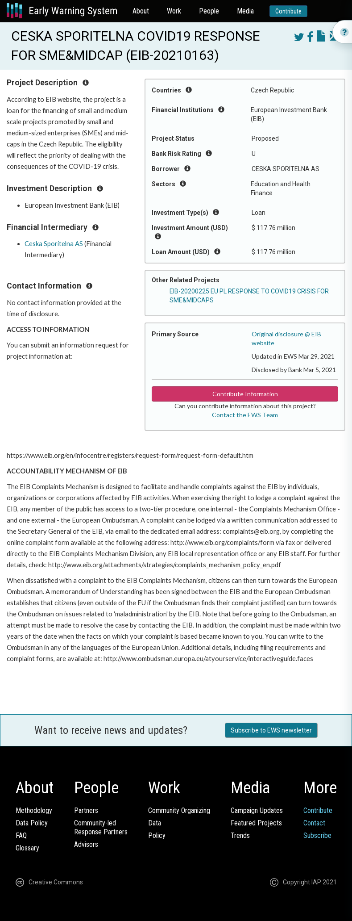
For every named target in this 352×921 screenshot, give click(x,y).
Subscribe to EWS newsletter (271, 730)
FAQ (21, 835)
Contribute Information (245, 394)
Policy (157, 835)
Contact (314, 823)
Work (174, 11)
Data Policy (32, 823)
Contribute (288, 11)
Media (245, 11)
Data (154, 823)
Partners (86, 810)
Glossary (27, 848)
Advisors (86, 844)
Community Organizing (179, 810)
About (141, 11)
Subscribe (317, 835)
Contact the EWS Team (245, 415)
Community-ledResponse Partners (101, 827)
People (209, 11)
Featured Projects (256, 823)
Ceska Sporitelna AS (54, 243)
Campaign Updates (257, 810)
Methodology (34, 810)
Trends (240, 835)
